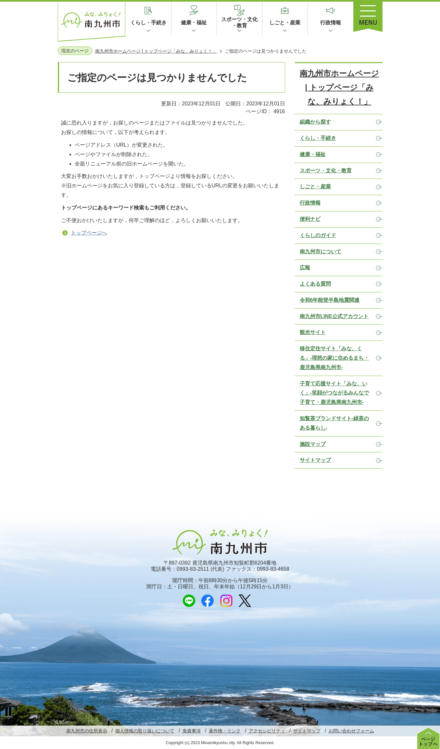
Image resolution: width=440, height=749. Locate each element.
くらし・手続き (148, 22)
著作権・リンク (225, 730)
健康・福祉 (194, 22)
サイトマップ (307, 730)
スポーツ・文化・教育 (239, 22)
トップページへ (89, 232)
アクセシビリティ (267, 730)
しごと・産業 (284, 22)
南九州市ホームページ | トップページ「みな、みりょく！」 (156, 51)
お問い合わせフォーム (351, 730)
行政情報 (330, 22)
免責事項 (191, 730)
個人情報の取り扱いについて (144, 730)
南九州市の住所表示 (86, 730)
